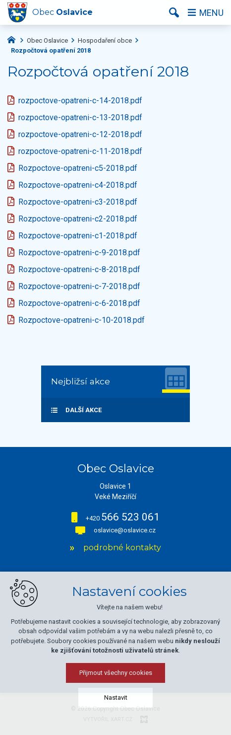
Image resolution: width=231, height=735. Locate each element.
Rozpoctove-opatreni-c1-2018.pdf (77, 235)
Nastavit (115, 722)
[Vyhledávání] (174, 12)
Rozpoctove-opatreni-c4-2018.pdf (77, 185)
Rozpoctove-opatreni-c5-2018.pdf (77, 168)
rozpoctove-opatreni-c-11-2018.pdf (80, 151)
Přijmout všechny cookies (115, 697)
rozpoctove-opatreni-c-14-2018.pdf (80, 100)
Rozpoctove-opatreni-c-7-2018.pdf (79, 286)
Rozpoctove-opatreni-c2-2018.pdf (77, 218)
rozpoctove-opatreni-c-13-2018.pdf (80, 117)
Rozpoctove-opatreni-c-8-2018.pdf (79, 269)
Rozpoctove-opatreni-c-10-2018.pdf (81, 320)
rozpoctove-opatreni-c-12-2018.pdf (80, 134)
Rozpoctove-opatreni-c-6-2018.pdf (79, 303)
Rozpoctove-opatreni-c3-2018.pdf (77, 202)
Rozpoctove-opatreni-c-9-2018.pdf (79, 252)
